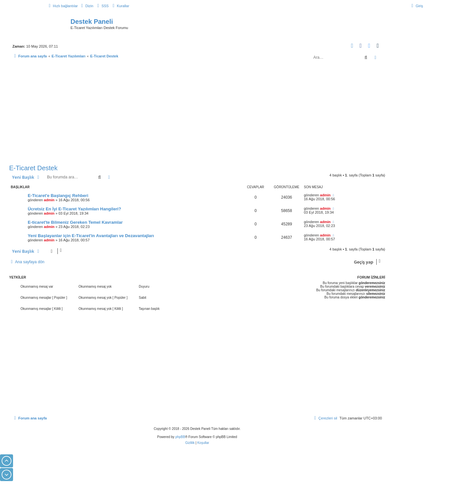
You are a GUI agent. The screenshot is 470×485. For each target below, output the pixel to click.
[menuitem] (86, 6)
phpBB (180, 437)
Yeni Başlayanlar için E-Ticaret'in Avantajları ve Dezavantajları (91, 235)
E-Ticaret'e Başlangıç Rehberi (58, 195)
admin (49, 200)
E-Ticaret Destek (33, 168)
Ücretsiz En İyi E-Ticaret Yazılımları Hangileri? (74, 208)
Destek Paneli (91, 21)
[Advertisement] (197, 113)
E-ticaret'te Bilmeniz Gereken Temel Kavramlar (75, 222)
